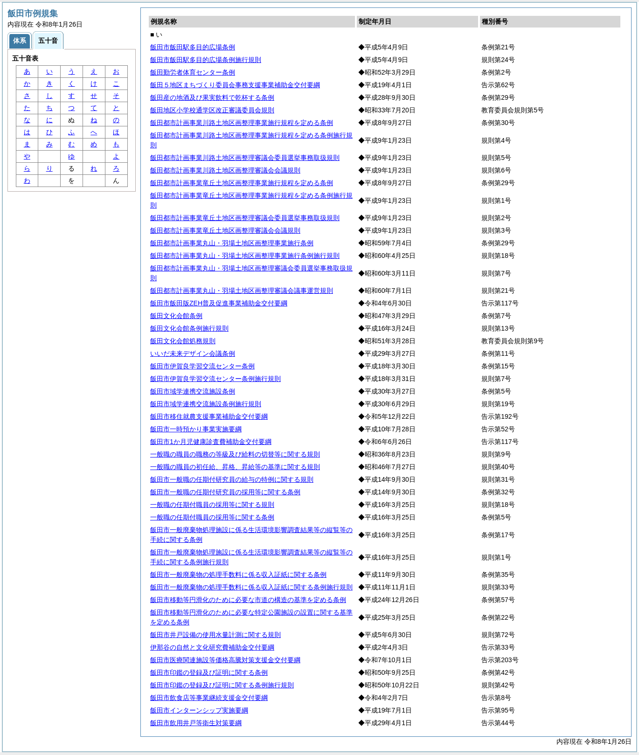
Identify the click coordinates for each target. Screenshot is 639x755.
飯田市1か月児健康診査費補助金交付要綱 (210, 441)
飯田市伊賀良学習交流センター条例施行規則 (215, 378)
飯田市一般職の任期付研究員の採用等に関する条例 (225, 492)
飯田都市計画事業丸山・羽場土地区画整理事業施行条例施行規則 (245, 255)
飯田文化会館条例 (176, 315)
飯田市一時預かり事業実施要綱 (196, 429)
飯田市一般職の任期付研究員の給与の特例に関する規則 (231, 479)
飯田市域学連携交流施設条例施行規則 (205, 404)
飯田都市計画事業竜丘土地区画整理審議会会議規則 (225, 230)
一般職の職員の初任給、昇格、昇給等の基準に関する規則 (235, 467)
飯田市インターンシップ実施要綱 (199, 710)
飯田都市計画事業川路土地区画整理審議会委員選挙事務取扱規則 (245, 157)
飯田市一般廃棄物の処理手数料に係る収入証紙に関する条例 (238, 574)
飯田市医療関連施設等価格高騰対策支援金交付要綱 (225, 660)
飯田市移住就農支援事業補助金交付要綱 (209, 416)
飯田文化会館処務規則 (182, 341)
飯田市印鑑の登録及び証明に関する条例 (209, 672)
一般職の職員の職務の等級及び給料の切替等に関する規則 (235, 454)
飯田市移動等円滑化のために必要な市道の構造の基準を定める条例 (248, 599)
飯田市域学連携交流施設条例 (192, 391)
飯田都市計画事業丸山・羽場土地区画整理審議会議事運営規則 (241, 290)
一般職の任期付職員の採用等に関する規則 (212, 504)
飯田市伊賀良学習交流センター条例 (202, 366)
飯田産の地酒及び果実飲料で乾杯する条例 (212, 97)
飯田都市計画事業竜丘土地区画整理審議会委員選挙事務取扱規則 (245, 218)
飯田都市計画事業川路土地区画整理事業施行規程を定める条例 (241, 122)
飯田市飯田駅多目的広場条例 (192, 47)
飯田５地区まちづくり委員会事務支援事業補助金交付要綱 (235, 85)
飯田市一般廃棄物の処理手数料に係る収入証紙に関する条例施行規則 (251, 587)
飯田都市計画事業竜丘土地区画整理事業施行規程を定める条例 (241, 183)
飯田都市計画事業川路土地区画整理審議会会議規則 (225, 170)
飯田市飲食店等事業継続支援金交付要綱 (209, 697)
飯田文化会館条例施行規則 (189, 328)
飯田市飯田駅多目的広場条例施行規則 (205, 59)
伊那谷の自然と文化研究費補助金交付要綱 (212, 647)
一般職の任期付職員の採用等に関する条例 (212, 517)
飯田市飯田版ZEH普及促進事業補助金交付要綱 (218, 303)
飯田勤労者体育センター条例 (192, 72)
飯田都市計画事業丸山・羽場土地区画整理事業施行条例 (231, 243)
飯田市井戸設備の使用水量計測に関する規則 (215, 634)
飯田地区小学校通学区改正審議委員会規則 (212, 110)
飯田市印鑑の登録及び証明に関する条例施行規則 (222, 685)
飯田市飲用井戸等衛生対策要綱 (196, 723)
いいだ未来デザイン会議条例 (192, 353)
